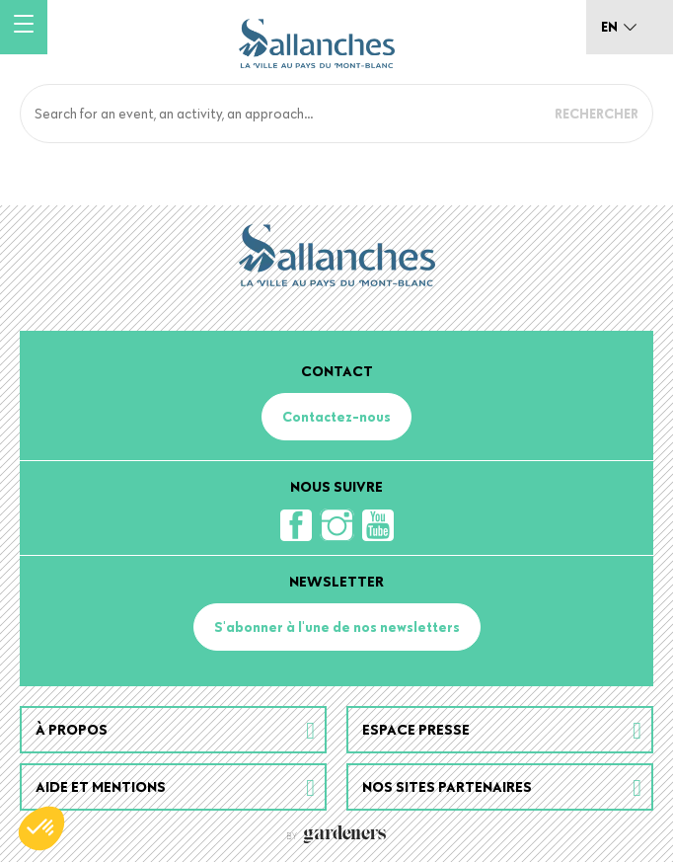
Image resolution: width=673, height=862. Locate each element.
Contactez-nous (336, 417)
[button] (41, 828)
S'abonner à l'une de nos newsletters (337, 627)
